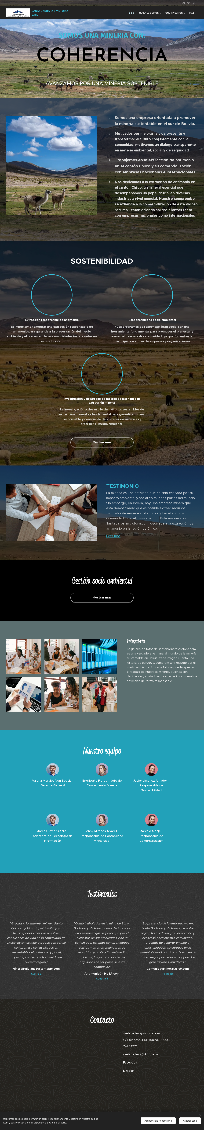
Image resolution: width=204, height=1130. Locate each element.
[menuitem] (131, 13)
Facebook (130, 1062)
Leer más (113, 536)
